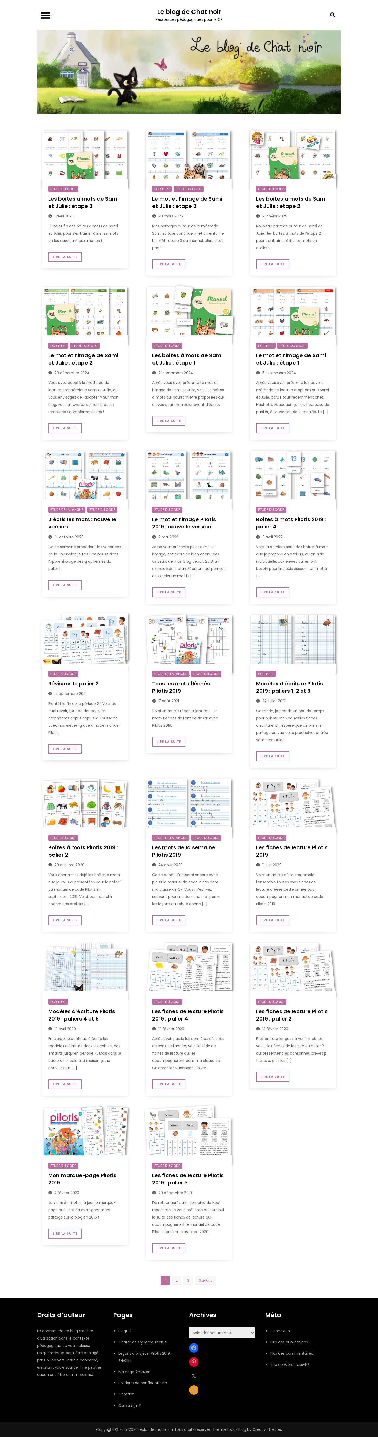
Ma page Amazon (134, 1371)
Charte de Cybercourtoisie (142, 1342)
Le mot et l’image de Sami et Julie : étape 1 (291, 359)
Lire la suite (65, 257)
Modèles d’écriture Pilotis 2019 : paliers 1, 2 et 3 (289, 687)
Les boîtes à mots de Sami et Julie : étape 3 (83, 202)
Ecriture (162, 189)
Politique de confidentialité (142, 1383)
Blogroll (124, 1331)
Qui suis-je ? (129, 1405)
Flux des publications (289, 1342)
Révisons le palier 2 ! (75, 683)
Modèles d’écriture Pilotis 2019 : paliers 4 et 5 (81, 1015)
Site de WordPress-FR (289, 1364)
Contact (126, 1394)
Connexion (280, 1331)
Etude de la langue (66, 509)
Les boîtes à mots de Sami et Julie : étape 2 (291, 202)
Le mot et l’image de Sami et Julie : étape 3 (187, 202)
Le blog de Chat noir (189, 12)
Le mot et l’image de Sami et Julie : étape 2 (83, 359)
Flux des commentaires (291, 1353)
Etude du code (63, 189)
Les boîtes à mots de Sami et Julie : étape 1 (187, 359)
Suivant (205, 1280)
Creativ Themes (267, 1429)
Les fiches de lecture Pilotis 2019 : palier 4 (188, 1015)
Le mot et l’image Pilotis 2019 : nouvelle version (184, 523)
